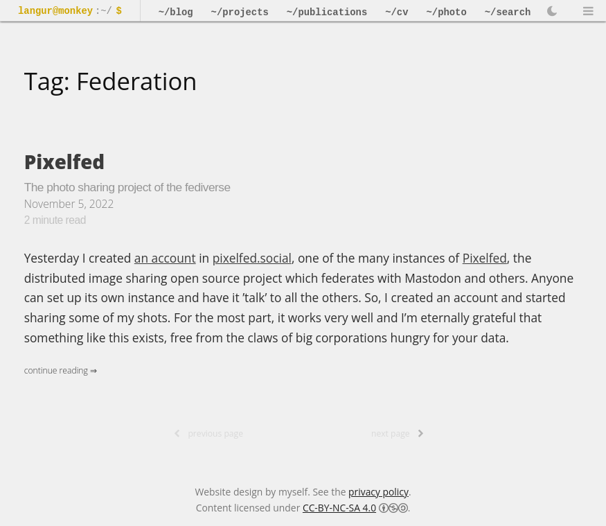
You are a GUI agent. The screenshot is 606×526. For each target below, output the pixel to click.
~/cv (396, 12)
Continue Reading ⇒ (60, 370)
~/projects (240, 12)
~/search (508, 12)
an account (165, 257)
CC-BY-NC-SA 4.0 (339, 507)
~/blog (176, 12)
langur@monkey (55, 11)
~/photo (447, 12)
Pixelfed (64, 161)
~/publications (327, 12)
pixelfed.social (252, 257)
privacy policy (378, 491)
